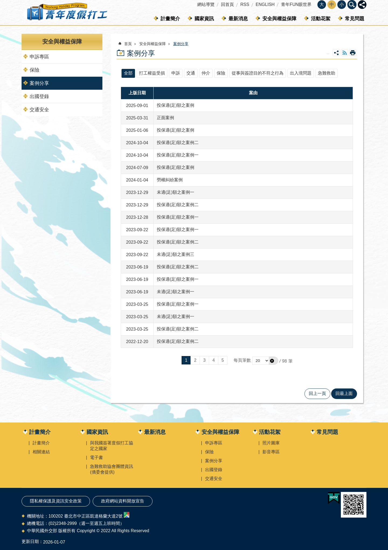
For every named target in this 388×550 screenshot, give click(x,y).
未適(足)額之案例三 (175, 254)
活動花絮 (320, 18)
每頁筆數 (242, 360)
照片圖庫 (271, 443)
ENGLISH (265, 4)
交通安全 (39, 109)
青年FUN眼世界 (296, 4)
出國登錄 (39, 96)
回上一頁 (317, 393)
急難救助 (326, 73)
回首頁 (227, 4)
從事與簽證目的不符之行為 (257, 73)
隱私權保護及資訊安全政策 (56, 501)
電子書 (96, 457)
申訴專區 (39, 56)
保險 (34, 70)
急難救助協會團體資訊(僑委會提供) (111, 469)
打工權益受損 (152, 73)
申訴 (175, 73)
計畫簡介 (170, 18)
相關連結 (41, 452)
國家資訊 (204, 18)
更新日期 (30, 541)
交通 (190, 73)
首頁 (128, 44)
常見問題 (354, 18)
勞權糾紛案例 (170, 179)
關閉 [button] (362, 4)
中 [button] (332, 4)
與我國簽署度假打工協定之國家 (111, 446)
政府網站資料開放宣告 (122, 501)
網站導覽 (205, 4)
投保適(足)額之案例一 (178, 155)
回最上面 (344, 393)
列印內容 (352, 52)
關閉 (351, 4)
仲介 (206, 73)
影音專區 (271, 452)
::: (2, 2)
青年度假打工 (67, 13)
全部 (128, 73)
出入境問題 (300, 73)
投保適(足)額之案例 (175, 105)
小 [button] (342, 4)
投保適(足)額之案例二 (178, 142)
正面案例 (165, 117)
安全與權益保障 (279, 18)
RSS (244, 4)
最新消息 (238, 18)
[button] (273, 361)
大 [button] (322, 4)
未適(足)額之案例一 (175, 192)
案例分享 (39, 83)
